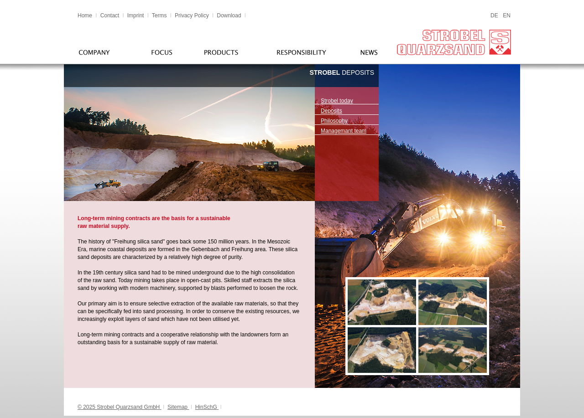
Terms (160, 15)
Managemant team (343, 131)
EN (507, 15)
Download (229, 15)
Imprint (135, 15)
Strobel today (337, 101)
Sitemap (177, 407)
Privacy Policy (192, 15)
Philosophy (334, 121)
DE (494, 15)
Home (85, 15)
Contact (109, 15)
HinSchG (206, 407)
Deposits (331, 111)
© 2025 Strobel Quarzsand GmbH (119, 407)
